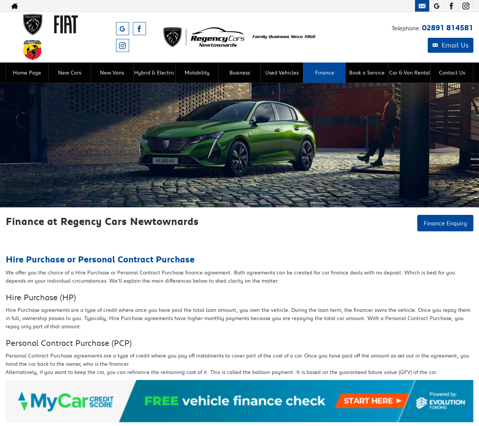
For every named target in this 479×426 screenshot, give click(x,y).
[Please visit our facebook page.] (451, 6)
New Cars (69, 72)
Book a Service (367, 72)
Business (239, 72)
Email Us (451, 44)
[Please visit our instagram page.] (465, 6)
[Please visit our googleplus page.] (436, 6)
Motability (197, 72)
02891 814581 (447, 28)
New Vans (112, 72)
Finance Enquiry (445, 223)
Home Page (27, 72)
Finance (324, 72)
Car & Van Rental (409, 72)
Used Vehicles (282, 72)
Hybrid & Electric (154, 72)
